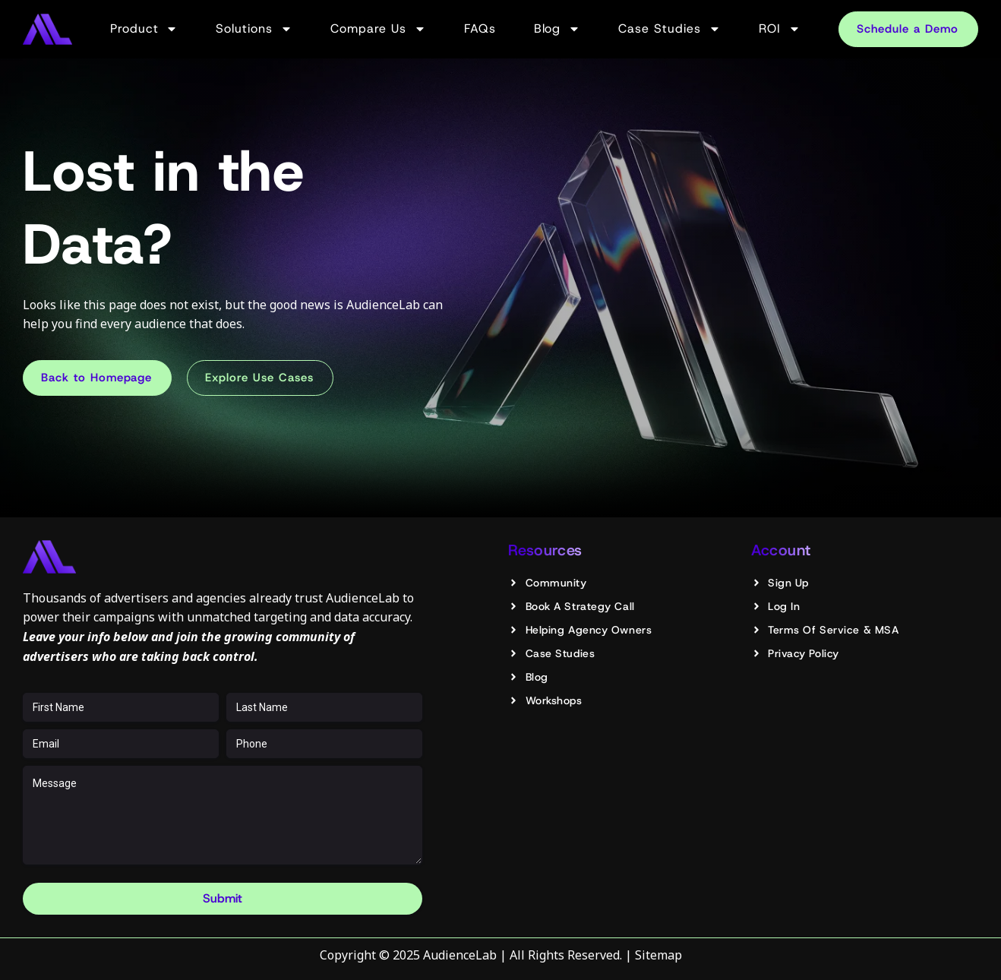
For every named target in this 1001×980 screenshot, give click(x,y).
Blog (557, 29)
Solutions (254, 29)
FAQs (480, 28)
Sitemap (658, 955)
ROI (779, 29)
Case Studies (669, 29)
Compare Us (378, 29)
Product (144, 29)
